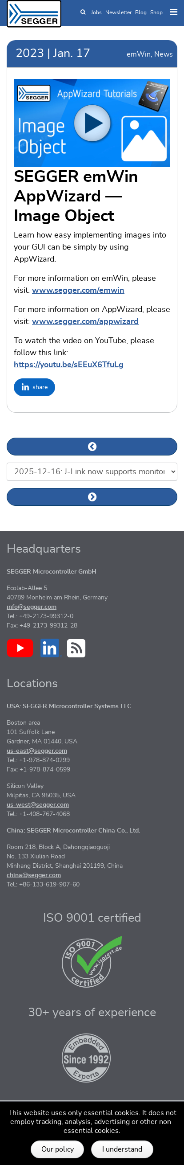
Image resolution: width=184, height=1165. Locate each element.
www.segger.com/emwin (78, 291)
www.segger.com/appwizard (85, 322)
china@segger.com (34, 875)
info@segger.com (31, 607)
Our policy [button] (57, 1149)
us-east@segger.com (37, 751)
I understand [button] (122, 1149)
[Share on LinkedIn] (34, 387)
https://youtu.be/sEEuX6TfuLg (69, 365)
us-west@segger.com (38, 805)
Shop (156, 12)
